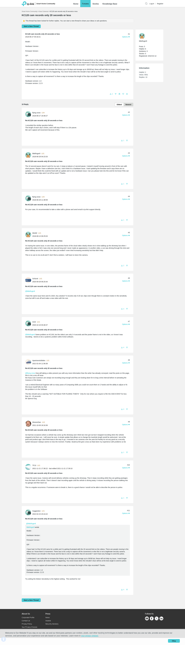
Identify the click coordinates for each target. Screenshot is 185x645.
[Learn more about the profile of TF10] (28, 467)
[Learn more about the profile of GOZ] (28, 323)
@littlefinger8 (30, 291)
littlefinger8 (31, 527)
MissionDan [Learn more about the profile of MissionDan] (36, 422)
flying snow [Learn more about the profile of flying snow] (36, 113)
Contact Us (26, 621)
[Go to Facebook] (152, 618)
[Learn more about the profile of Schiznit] (28, 280)
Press (47, 613)
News (47, 617)
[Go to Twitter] (156, 619)
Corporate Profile (28, 617)
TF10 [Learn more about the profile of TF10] (34, 465)
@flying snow (30, 373)
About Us (26, 613)
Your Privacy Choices (29, 627)
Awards (48, 621)
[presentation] (28, 114)
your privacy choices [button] (89, 636)
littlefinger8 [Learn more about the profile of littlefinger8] (36, 153)
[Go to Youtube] (147, 618)
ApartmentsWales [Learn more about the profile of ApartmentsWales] (38, 360)
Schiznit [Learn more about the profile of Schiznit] (35, 279)
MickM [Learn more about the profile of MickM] (34, 233)
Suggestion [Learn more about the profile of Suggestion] (36, 511)
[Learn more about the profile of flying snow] (28, 114)
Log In (151, 2)
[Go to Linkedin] (161, 618)
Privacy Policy (27, 624)
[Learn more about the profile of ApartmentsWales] (28, 362)
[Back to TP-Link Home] (28, 2)
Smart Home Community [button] (45, 2)
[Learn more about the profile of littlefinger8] (28, 155)
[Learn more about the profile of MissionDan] (28, 424)
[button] (146, 2)
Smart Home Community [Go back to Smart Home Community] (29, 11)
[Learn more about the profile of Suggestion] (28, 512)
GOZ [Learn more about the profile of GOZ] (34, 322)
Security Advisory (51, 624)
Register (160, 2)
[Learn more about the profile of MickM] (28, 234)
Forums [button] (85, 2)
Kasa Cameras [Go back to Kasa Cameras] (43, 11)
